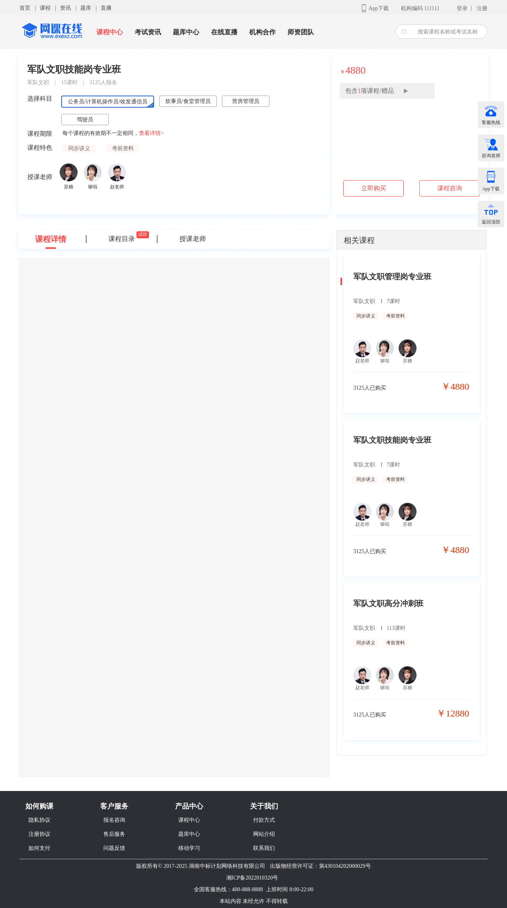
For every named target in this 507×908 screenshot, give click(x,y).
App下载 (379, 8)
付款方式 (264, 820)
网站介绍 (264, 834)
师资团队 (300, 32)
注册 (482, 8)
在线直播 (224, 32)
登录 (462, 8)
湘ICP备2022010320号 (252, 878)
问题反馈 (114, 848)
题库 (85, 8)
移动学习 (189, 848)
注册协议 (39, 834)
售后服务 (114, 834)
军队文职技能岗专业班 (392, 440)
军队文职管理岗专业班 (392, 276)
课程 (45, 8)
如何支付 (39, 848)
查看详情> (151, 133)
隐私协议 (39, 820)
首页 (25, 8)
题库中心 (186, 32)
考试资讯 (148, 32)
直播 (106, 8)
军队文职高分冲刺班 (388, 603)
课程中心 (109, 32)
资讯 (65, 8)
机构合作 (262, 32)
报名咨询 (114, 820)
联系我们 (264, 848)
